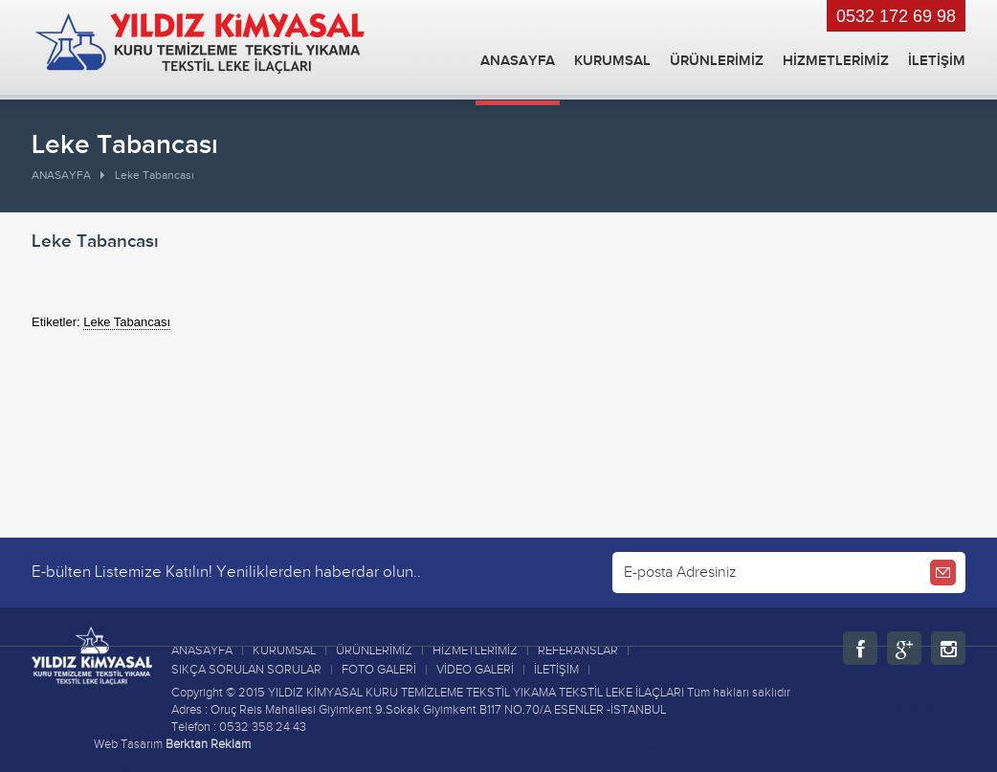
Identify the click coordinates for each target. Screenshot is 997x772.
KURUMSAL (612, 61)
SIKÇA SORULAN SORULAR (246, 669)
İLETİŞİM (936, 61)
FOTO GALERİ (379, 669)
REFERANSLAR (578, 650)
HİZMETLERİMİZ (836, 61)
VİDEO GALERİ (475, 669)
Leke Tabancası (126, 322)
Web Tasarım (128, 744)
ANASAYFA (517, 61)
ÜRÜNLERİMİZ (717, 61)
